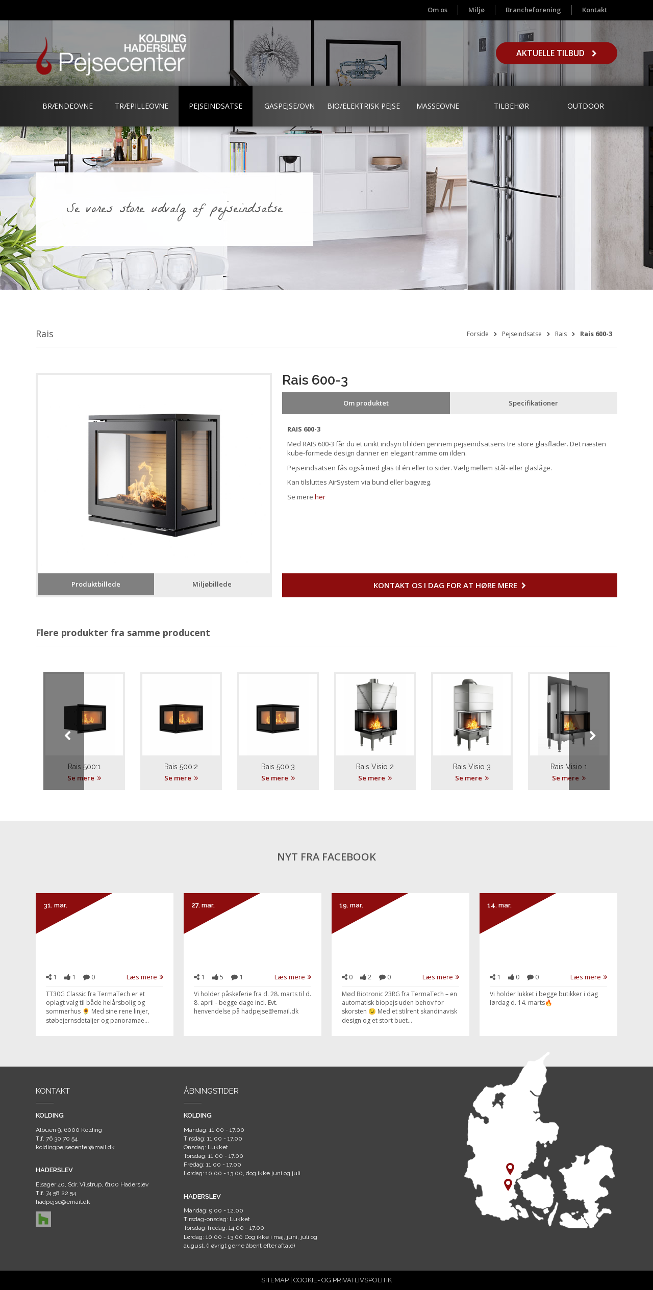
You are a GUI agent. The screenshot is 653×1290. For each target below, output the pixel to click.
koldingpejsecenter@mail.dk (75, 1147)
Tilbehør (511, 106)
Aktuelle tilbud (556, 53)
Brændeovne (67, 106)
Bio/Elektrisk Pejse (363, 106)
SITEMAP (275, 1280)
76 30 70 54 (62, 1138)
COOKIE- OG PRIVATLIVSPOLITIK (342, 1280)
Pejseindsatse (215, 106)
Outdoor (585, 106)
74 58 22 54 (61, 1193)
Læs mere (145, 976)
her (320, 496)
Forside (478, 334)
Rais (561, 334)
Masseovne (437, 106)
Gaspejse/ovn (289, 106)
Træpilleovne (141, 106)
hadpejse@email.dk (63, 1201)
